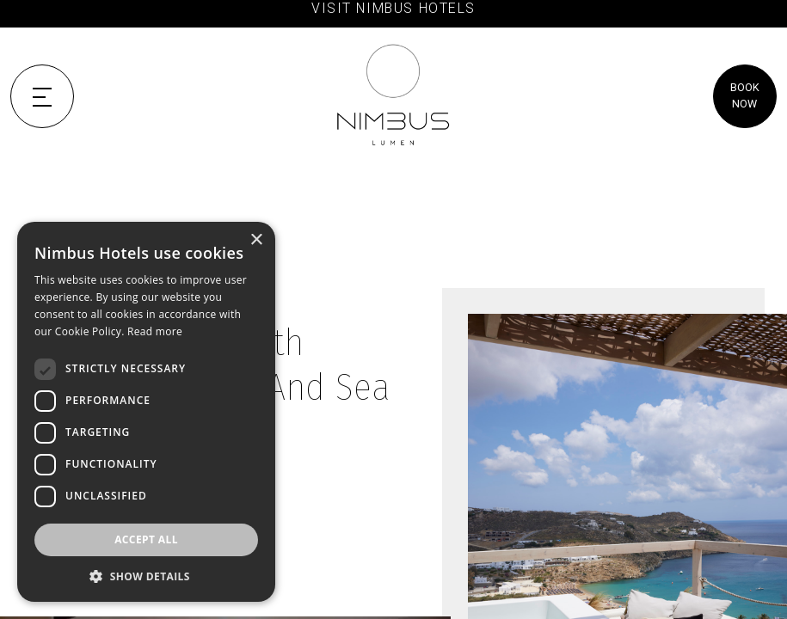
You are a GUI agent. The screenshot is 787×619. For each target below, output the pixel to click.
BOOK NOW (744, 95)
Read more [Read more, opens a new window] (154, 331)
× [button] (255, 240)
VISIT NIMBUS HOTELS (393, 8)
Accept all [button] (146, 539)
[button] (146, 576)
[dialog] (146, 412)
